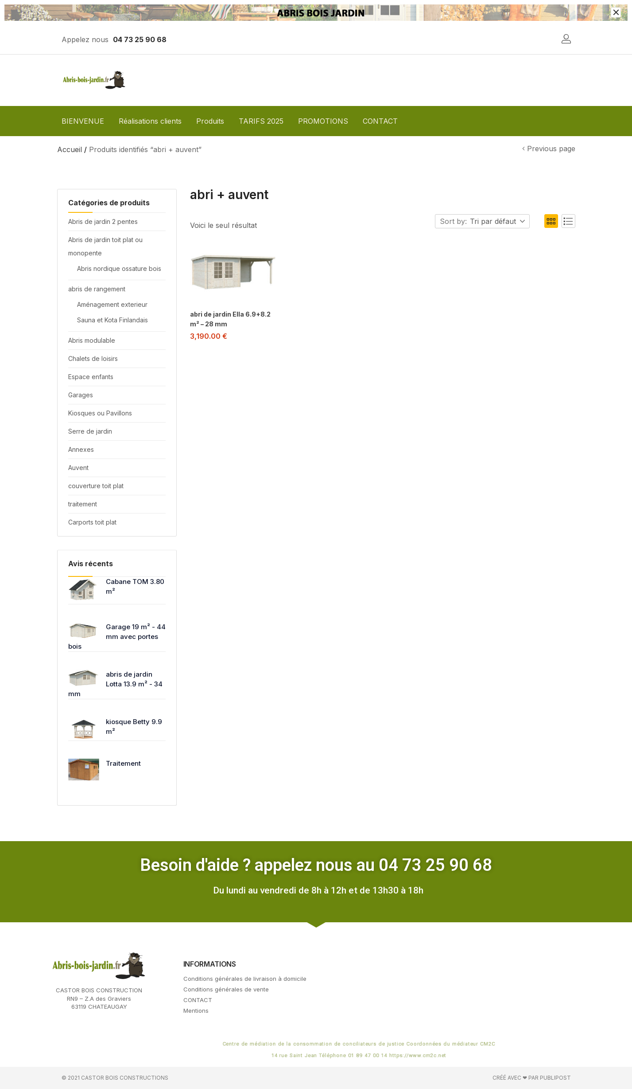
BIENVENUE (83, 121)
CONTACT (380, 121)
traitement (82, 504)
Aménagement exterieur (112, 304)
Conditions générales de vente (226, 989)
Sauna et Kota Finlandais (112, 320)
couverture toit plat (96, 486)
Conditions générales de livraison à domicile (244, 978)
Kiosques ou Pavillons (100, 413)
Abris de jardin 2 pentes (103, 221)
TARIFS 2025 (261, 121)
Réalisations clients (150, 121)
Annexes (81, 449)
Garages (80, 395)
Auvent (78, 467)
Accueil (69, 149)
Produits (210, 121)
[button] (498, 222)
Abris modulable (91, 340)
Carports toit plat (92, 522)
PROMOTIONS (323, 121)
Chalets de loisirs (93, 358)
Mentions (196, 1010)
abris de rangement (96, 289)
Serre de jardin (90, 431)
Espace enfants (90, 376)
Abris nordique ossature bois (119, 268)
